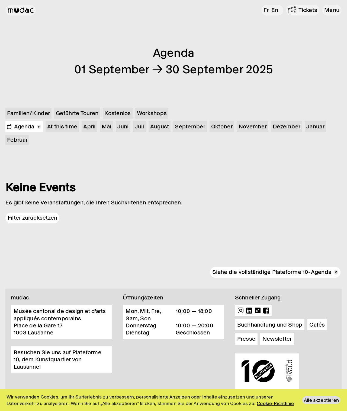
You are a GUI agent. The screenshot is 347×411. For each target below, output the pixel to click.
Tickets (307, 10)
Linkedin (249, 311)
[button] (332, 10)
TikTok (258, 311)
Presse (246, 338)
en (274, 10)
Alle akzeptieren (321, 400)
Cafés (317, 324)
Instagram (241, 311)
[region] (173, 400)
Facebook (266, 311)
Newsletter (277, 338)
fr (266, 10)
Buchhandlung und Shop (270, 324)
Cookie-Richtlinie (275, 403)
